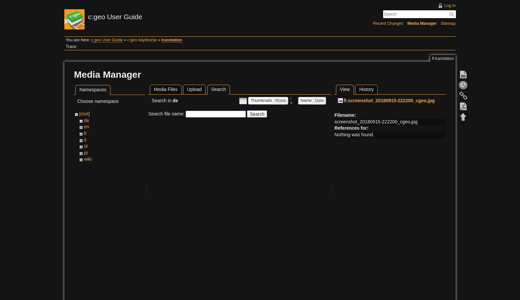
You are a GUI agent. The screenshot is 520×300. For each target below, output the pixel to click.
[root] (84, 113)
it (85, 140)
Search (452, 14)
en (86, 126)
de (86, 120)
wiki (88, 159)
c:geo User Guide (107, 40)
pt (86, 152)
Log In (450, 5)
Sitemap (448, 23)
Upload (194, 89)
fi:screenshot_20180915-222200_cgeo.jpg (389, 100)
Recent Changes (388, 23)
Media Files (166, 89)
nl (86, 146)
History (366, 89)
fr (85, 133)
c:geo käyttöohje (142, 40)
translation (172, 40)
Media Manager (422, 23)
